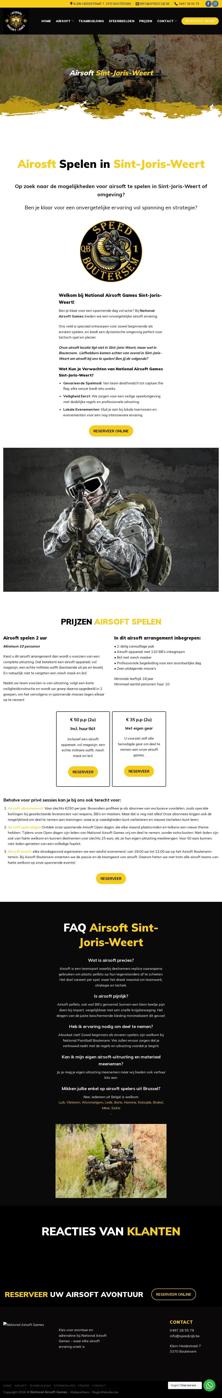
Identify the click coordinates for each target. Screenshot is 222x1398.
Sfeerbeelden (121, 21)
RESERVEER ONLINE (111, 431)
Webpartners (79, 1392)
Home (46, 21)
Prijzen (145, 21)
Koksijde (144, 1102)
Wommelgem (92, 1102)
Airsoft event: (20, 851)
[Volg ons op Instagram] (215, 4)
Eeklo (115, 1108)
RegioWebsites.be (105, 1392)
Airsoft (65, 21)
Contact (167, 21)
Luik (62, 1102)
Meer (106, 1108)
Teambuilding (91, 21)
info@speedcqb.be (185, 1336)
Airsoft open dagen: (25, 827)
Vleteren (73, 1102)
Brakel (158, 1102)
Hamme (130, 1102)
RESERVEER (83, 772)
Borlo (118, 1102)
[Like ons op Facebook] (208, 4)
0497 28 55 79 (182, 1330)
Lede (109, 1102)
